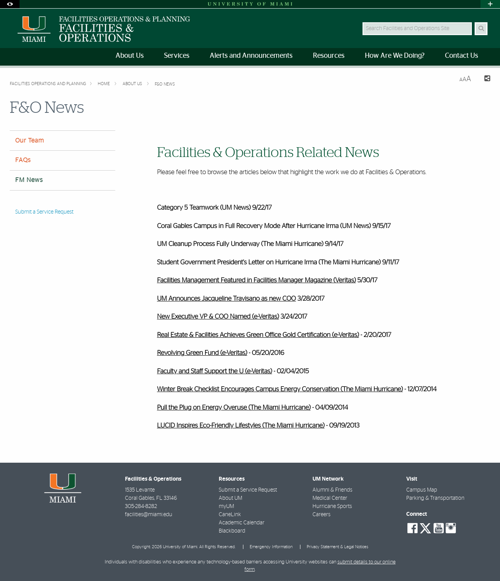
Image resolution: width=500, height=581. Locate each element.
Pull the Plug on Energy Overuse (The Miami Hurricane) (234, 408)
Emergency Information (271, 547)
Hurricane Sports (332, 506)
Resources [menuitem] (329, 55)
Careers (321, 514)
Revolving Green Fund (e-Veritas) (202, 353)
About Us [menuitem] (130, 55)
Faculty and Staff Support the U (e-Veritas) (214, 371)
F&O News (165, 84)
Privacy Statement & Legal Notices (337, 547)
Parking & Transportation (435, 498)
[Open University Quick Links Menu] (490, 4)
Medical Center (329, 498)
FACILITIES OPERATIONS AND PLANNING (48, 84)
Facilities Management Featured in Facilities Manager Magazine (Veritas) (256, 280)
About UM (230, 498)
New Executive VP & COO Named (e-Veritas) (218, 317)
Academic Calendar (241, 523)
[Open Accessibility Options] (10, 4)
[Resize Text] (465, 79)
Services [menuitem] (176, 55)
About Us (133, 84)
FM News (29, 180)
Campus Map (421, 490)
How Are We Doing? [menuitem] (395, 55)
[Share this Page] (483, 79)
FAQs (23, 160)
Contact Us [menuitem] (461, 55)
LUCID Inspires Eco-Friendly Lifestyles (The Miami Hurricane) (241, 425)
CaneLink (230, 514)
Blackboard (232, 531)
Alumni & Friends (332, 490)
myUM (226, 506)
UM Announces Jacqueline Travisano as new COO (226, 299)
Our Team (29, 140)
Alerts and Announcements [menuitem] (251, 55)
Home (104, 84)
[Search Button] (481, 28)
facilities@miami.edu (148, 514)
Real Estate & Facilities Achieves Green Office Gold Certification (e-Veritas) (258, 335)
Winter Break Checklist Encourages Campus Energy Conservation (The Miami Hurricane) (280, 389)
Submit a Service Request (44, 212)
